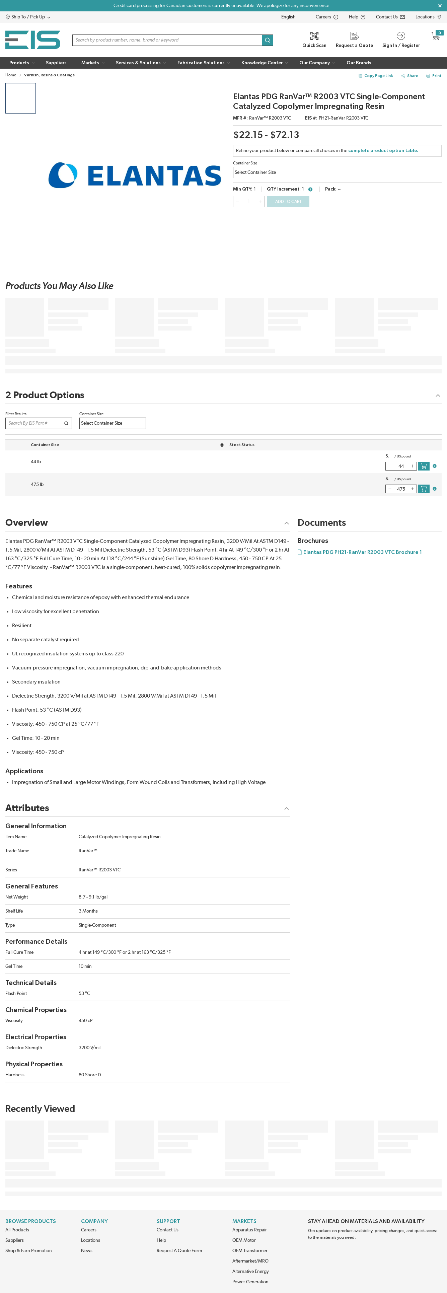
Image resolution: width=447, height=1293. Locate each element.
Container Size (245, 163)
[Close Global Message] (440, 5)
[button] (40, 17)
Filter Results (15, 414)
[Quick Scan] (314, 40)
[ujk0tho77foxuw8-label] (112, 423)
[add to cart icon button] (424, 466)
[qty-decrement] (237, 201)
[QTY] (248, 201)
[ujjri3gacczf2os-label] (266, 172)
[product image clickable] (20, 98)
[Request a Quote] (354, 40)
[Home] (32, 40)
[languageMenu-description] (293, 17)
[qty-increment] (260, 201)
